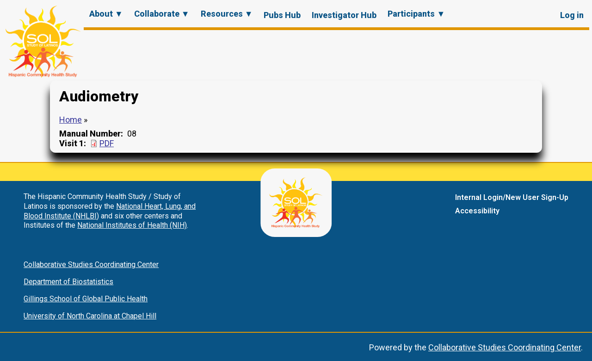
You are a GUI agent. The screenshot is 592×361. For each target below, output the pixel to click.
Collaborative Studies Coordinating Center (91, 264)
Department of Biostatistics (68, 281)
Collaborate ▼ (162, 14)
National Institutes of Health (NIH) (132, 225)
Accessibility (477, 210)
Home (70, 119)
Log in (572, 15)
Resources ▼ (227, 14)
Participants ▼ (416, 14)
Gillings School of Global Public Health (86, 298)
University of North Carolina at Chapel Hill (90, 315)
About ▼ (106, 14)
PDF (106, 143)
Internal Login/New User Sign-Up (511, 197)
